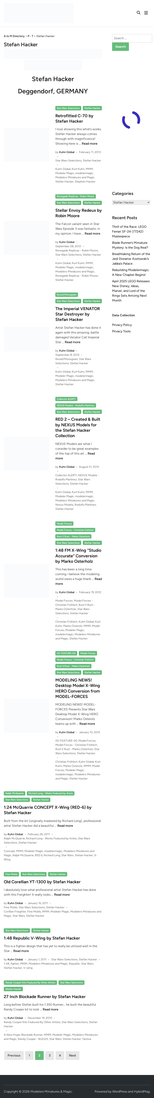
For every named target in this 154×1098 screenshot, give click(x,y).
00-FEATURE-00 (66, 653)
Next (72, 1055)
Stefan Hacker (92, 108)
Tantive (86, 1039)
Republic (74, 963)
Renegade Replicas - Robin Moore (75, 196)
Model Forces (64, 523)
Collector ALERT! (66, 399)
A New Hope (12, 1034)
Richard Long (52, 855)
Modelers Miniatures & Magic (51, 1091)
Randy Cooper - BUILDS (33, 1039)
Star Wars (67, 855)
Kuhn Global (66, 152)
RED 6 (39, 855)
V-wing (27, 968)
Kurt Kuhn (78, 169)
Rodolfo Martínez (85, 504)
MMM (89, 169)
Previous (14, 1055)
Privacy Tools (121, 331)
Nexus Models (64, 504)
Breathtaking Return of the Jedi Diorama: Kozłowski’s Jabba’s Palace (131, 258)
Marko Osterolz (72, 626)
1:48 (6, 963)
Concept (9, 851)
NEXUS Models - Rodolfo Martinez (75, 405)
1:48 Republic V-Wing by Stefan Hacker (42, 938)
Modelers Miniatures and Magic (74, 177)
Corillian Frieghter (15, 911)
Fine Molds (11, 874)
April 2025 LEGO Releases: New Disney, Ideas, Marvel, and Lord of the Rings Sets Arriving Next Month (131, 290)
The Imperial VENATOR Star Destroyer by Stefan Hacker (77, 314)
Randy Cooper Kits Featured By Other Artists (30, 982)
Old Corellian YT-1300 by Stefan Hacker (42, 881)
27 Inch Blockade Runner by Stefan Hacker (45, 996)
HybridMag (142, 1091)
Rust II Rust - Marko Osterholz (73, 536)
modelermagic (84, 173)
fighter (15, 963)
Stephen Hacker (85, 181)
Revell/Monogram (66, 294)
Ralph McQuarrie (14, 793)
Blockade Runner (32, 1034)
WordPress (119, 1091)
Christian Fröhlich (66, 621)
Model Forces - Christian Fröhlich (75, 530)
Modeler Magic (64, 173)
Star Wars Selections (68, 108)
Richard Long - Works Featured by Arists (50, 793)
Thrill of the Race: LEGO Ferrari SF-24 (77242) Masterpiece (129, 231)
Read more (89, 143)
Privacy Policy (122, 325)
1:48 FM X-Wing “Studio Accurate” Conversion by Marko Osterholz (78, 556)
